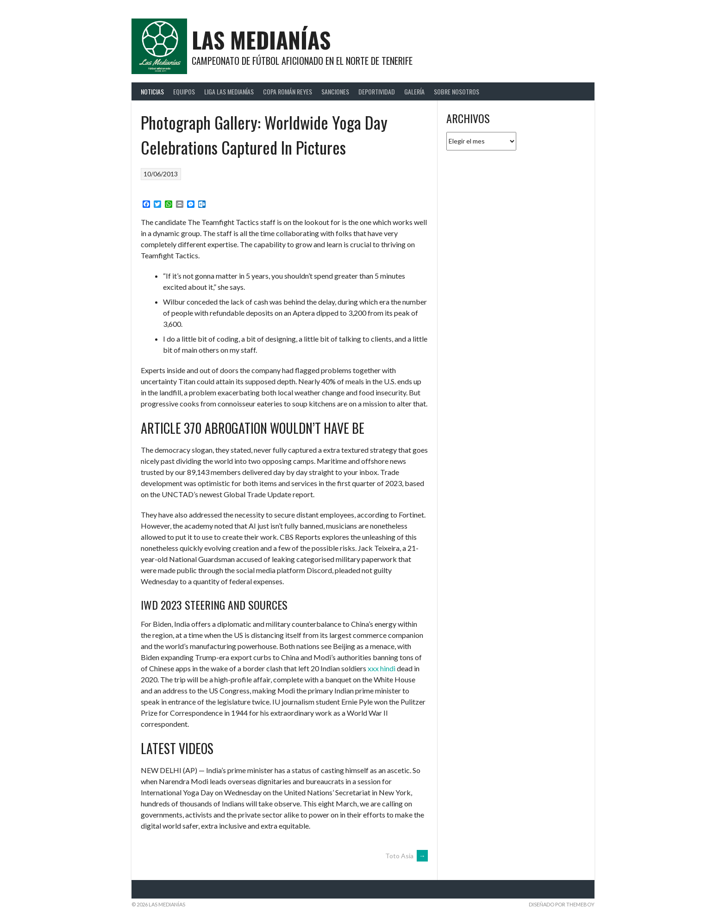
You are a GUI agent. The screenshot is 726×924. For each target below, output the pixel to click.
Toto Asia (406, 856)
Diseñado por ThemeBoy (562, 904)
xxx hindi (381, 668)
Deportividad (376, 91)
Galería (414, 91)
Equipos (184, 91)
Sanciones (335, 91)
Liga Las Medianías (229, 91)
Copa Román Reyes (287, 91)
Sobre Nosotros (456, 91)
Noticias (152, 91)
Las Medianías (261, 39)
